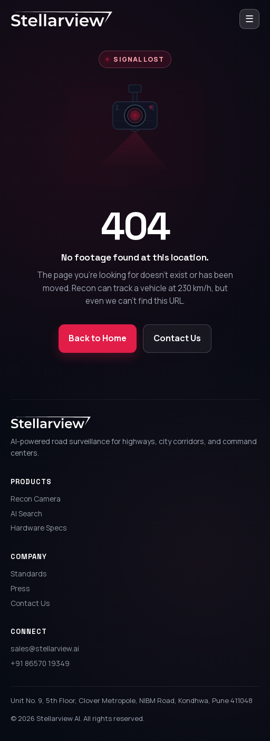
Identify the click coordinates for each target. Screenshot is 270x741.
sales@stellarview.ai (45, 648)
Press (20, 588)
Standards (29, 574)
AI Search (26, 513)
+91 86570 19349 (40, 663)
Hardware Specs (39, 528)
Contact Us (177, 338)
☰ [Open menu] (249, 18)
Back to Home (98, 338)
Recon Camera (36, 499)
